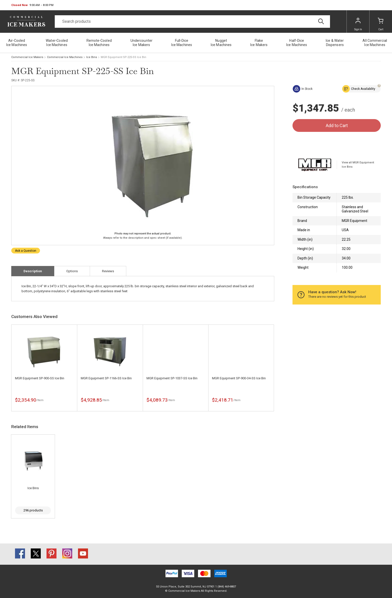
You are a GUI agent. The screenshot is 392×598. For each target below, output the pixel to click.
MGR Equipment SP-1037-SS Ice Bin (172, 378)
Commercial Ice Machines (64, 57)
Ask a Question (25, 250)
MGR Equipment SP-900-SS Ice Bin (39, 378)
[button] (32, 5)
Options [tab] (72, 271)
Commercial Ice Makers (27, 57)
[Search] (192, 21)
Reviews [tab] (108, 271)
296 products (33, 510)
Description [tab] (33, 271)
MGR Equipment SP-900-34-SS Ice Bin (239, 378)
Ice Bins (91, 57)
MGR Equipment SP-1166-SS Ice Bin (106, 378)
